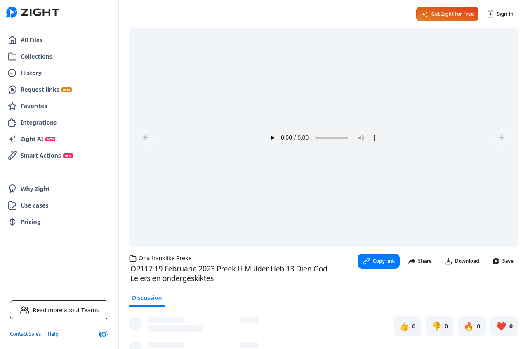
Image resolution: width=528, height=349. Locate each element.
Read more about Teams (59, 310)
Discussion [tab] (147, 298)
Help (52, 333)
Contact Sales (25, 333)
